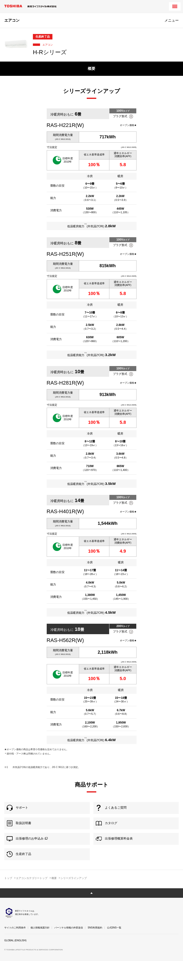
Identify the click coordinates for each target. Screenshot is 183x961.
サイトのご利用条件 (15, 927)
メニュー (171, 20)
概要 (91, 69)
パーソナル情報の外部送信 (68, 927)
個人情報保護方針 (40, 927)
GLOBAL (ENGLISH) (15, 940)
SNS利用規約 (95, 927)
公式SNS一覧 (114, 927)
